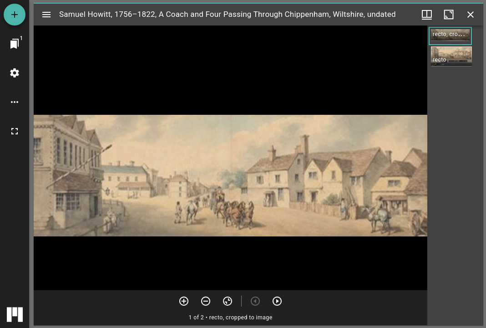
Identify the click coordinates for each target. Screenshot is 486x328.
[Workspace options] (14, 102)
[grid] (455, 175)
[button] (450, 36)
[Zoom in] (184, 301)
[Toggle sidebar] (46, 15)
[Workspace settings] (14, 73)
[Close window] (470, 15)
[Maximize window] (449, 15)
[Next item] (277, 301)
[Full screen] (14, 131)
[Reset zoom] (227, 301)
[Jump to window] (14, 44)
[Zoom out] (206, 301)
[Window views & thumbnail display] (427, 15)
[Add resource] (14, 15)
